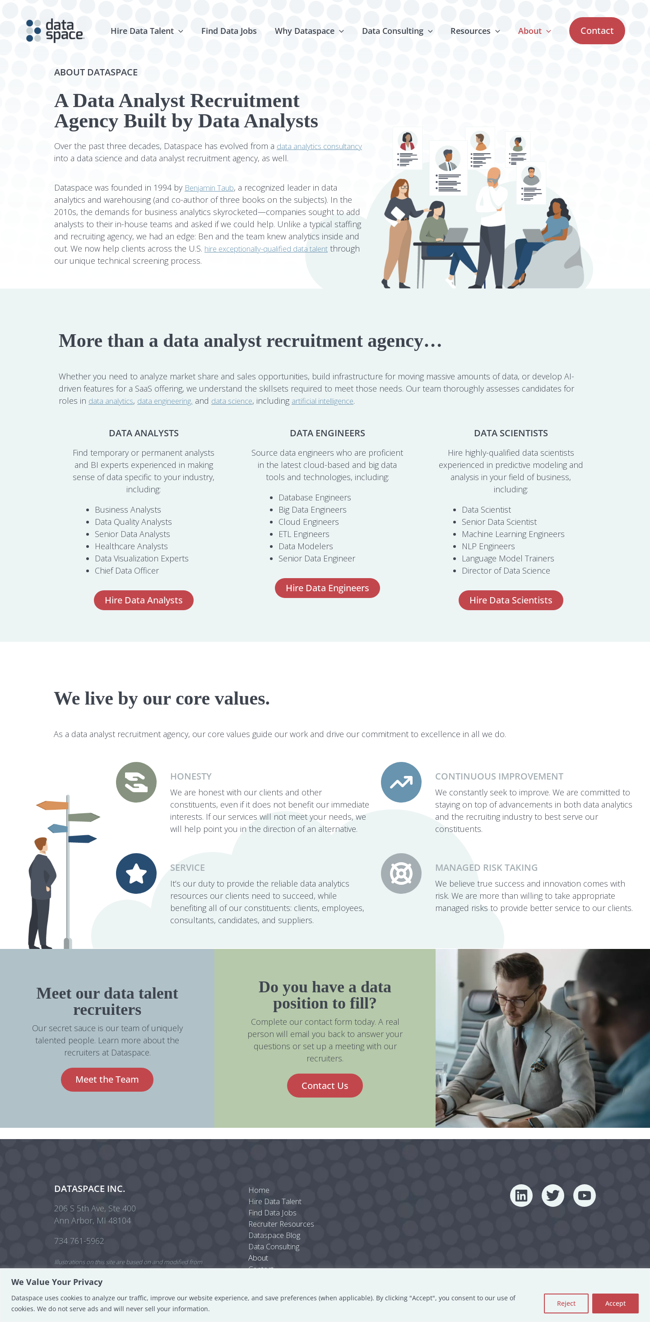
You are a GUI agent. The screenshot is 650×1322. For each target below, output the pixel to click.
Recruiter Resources (279, 1218)
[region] (325, 1295)
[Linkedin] (521, 1187)
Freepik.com (99, 1267)
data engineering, (173, 400)
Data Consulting (402, 30)
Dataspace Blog (271, 1230)
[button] (597, 30)
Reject (566, 1303)
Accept (615, 1303)
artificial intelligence (342, 400)
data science (245, 400)
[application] (188, 30)
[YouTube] (584, 1187)
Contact (256, 1267)
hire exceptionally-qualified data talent (274, 248)
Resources (478, 30)
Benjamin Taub (212, 187)
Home (253, 1182)
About (535, 30)
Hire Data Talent (157, 30)
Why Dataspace (315, 30)
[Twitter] (553, 1187)
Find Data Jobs (237, 30)
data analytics (113, 400)
